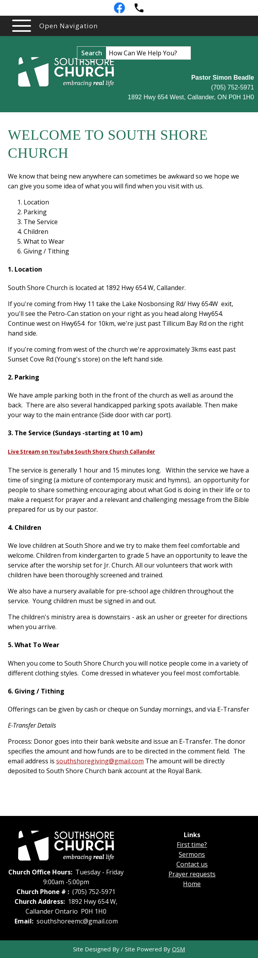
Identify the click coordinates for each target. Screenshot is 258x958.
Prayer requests (192, 874)
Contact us (192, 864)
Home (192, 884)
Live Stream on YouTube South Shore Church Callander (81, 451)
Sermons (192, 854)
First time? (192, 844)
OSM (178, 949)
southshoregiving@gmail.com (100, 761)
